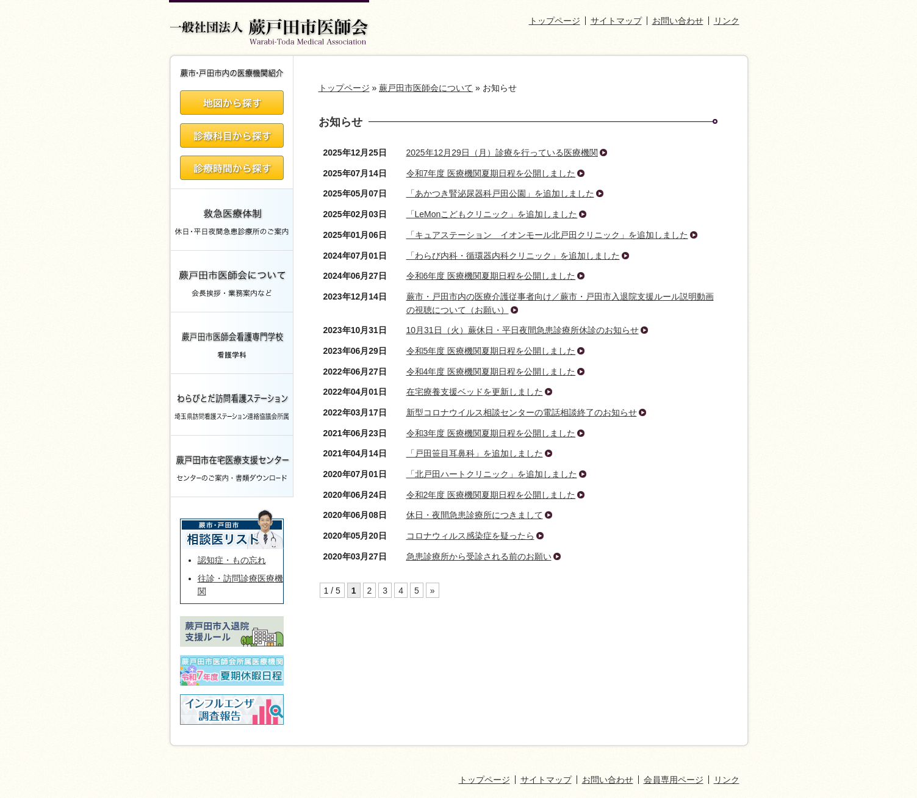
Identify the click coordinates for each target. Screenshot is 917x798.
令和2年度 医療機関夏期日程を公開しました (491, 495)
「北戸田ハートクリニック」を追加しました (491, 474)
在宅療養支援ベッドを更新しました (474, 392)
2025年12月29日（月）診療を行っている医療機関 (502, 152)
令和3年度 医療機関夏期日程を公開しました (491, 433)
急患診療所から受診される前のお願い (479, 556)
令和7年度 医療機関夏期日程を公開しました (491, 173)
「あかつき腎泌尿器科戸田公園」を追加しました (500, 193)
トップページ (554, 21)
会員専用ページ (673, 780)
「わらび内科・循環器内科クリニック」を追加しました (513, 256)
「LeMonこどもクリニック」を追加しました (492, 214)
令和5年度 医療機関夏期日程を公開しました (491, 351)
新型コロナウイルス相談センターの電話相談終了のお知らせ (521, 412)
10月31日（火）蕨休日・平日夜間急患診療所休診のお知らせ (522, 330)
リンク (726, 21)
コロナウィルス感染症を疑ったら (470, 536)
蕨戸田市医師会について (426, 88)
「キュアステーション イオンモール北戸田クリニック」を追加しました (547, 235)
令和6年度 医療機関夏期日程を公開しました (491, 276)
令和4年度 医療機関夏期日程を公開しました (491, 371)
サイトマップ (616, 21)
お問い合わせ (677, 21)
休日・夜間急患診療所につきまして (474, 515)
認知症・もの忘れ (232, 560)
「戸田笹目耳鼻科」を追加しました (474, 453)
